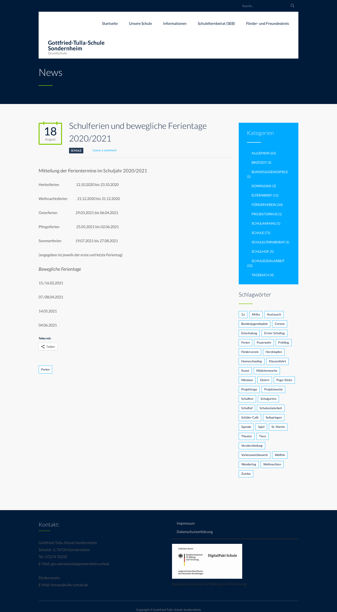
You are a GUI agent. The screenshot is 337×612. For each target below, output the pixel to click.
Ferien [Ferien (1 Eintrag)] (245, 342)
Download (261, 186)
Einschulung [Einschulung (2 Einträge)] (249, 333)
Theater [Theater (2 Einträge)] (246, 436)
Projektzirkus (264, 214)
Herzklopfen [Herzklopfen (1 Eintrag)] (274, 352)
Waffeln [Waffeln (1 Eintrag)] (280, 455)
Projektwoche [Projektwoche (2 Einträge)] (273, 389)
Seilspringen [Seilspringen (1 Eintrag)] (274, 417)
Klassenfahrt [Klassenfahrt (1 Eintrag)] (277, 361)
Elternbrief (262, 195)
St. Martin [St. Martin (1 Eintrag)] (278, 427)
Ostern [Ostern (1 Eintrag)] (264, 380)
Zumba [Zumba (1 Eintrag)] (246, 473)
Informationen (175, 23)
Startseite (110, 23)
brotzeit (259, 162)
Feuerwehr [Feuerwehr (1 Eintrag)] (264, 342)
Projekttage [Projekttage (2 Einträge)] (249, 389)
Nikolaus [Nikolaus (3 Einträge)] (247, 380)
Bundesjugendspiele (270, 172)
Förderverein (264, 205)
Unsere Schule (140, 23)
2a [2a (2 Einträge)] (243, 314)
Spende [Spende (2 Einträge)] (246, 427)
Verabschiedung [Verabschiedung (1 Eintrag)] (252, 445)
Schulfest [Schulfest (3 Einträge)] (247, 399)
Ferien (45, 369)
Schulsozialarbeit (268, 261)
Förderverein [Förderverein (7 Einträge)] (250, 352)
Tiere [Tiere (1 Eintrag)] (262, 436)
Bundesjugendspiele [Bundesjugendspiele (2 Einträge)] (254, 324)
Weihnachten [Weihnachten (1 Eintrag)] (272, 464)
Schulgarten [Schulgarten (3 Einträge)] (268, 399)
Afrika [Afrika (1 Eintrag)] (256, 314)
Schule (76, 150)
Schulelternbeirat (268, 242)
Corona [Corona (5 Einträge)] (280, 324)
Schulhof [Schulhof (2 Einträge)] (247, 408)
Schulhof (260, 251)
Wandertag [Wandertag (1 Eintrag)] (248, 464)
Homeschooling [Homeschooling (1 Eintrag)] (251, 361)
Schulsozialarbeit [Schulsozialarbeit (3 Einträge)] (271, 408)
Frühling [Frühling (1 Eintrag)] (283, 342)
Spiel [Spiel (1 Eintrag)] (261, 427)
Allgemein (261, 153)
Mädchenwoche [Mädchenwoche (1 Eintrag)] (266, 370)
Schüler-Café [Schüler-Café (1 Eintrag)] (250, 417)
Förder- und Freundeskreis (267, 23)
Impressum (186, 523)
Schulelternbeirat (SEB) (216, 23)
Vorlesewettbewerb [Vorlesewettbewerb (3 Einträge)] (254, 455)
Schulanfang (264, 223)
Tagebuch (260, 275)
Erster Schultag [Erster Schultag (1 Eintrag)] (274, 333)
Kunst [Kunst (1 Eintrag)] (245, 370)
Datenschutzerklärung (195, 531)
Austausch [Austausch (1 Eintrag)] (274, 314)
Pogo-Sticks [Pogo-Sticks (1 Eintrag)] (284, 380)
